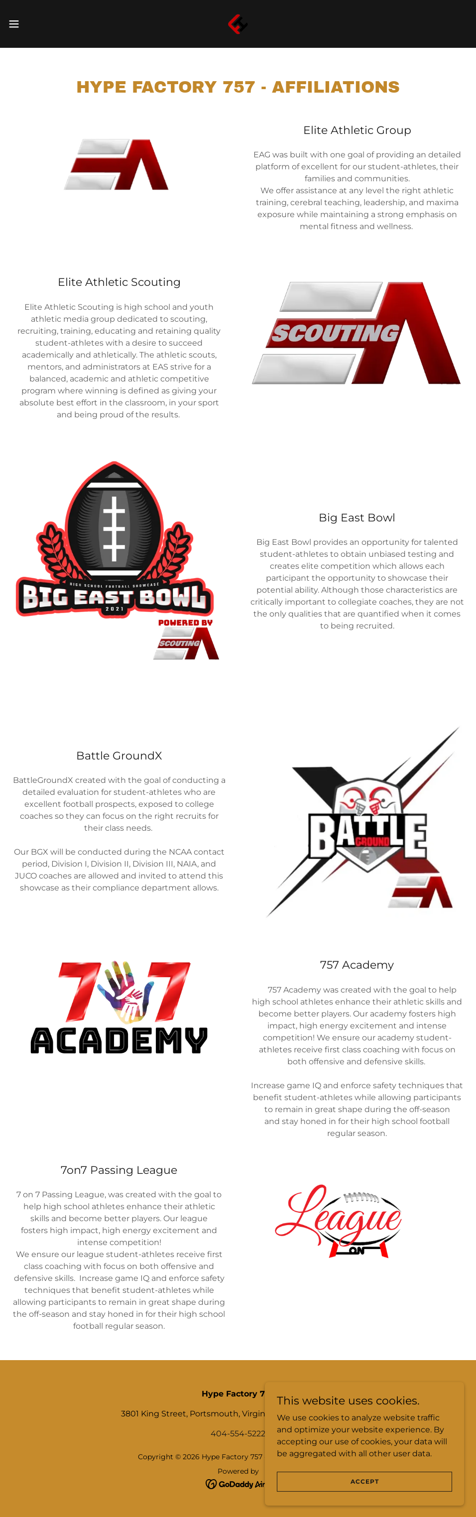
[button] (39, 24)
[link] (238, 24)
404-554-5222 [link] (238, 1433)
